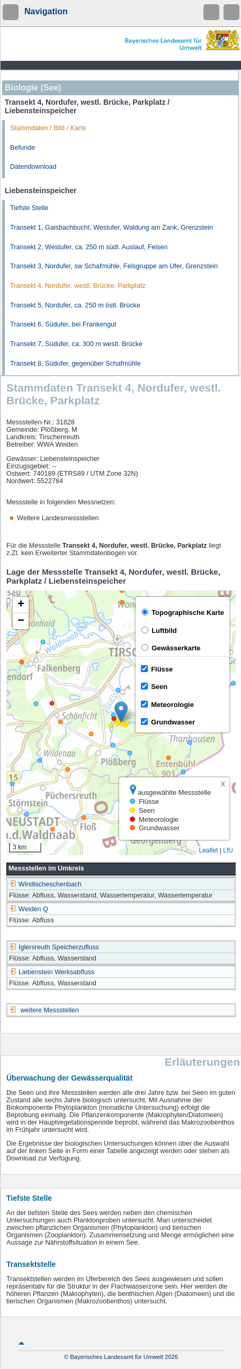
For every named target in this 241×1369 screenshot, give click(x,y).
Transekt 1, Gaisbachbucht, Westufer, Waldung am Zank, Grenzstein (111, 227)
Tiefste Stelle (29, 208)
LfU (228, 850)
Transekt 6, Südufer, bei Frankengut (63, 324)
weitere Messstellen (50, 1010)
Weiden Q (28, 909)
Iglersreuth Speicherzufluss (54, 947)
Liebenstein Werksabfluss (51, 972)
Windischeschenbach (45, 884)
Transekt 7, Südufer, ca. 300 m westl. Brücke (76, 344)
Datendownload (33, 166)
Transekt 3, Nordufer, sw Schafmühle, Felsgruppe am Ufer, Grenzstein (114, 266)
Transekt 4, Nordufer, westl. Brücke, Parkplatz (78, 285)
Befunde (22, 147)
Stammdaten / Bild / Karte (48, 128)
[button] (121, 712)
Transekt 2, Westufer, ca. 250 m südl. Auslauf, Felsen (89, 247)
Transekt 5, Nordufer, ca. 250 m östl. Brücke (75, 305)
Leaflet (208, 850)
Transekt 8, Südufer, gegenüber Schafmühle (75, 363)
